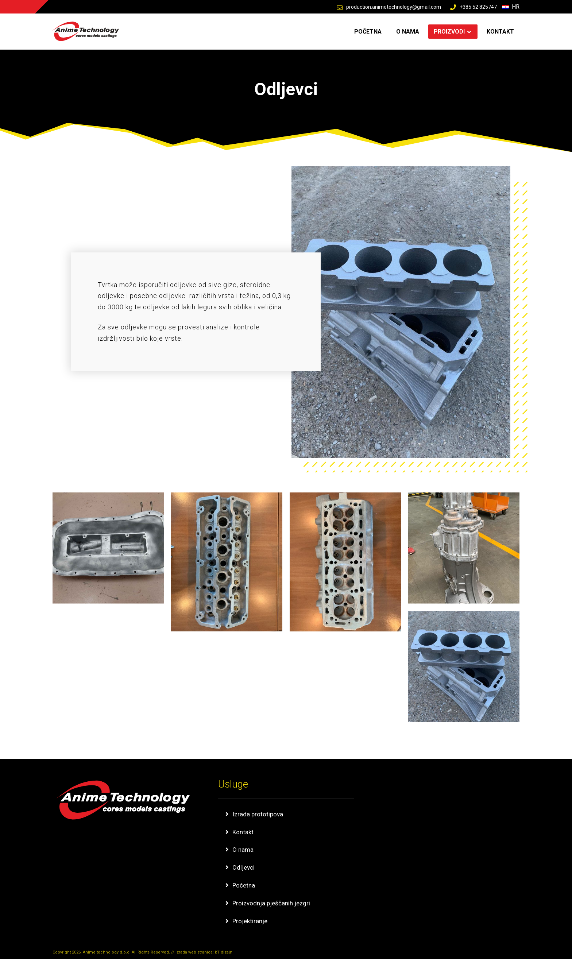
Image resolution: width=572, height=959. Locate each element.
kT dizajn (223, 952)
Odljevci (243, 867)
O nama (243, 849)
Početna (243, 885)
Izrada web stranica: (195, 952)
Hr (510, 6)
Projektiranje (249, 921)
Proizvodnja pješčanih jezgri (271, 903)
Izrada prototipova (257, 814)
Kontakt (243, 832)
